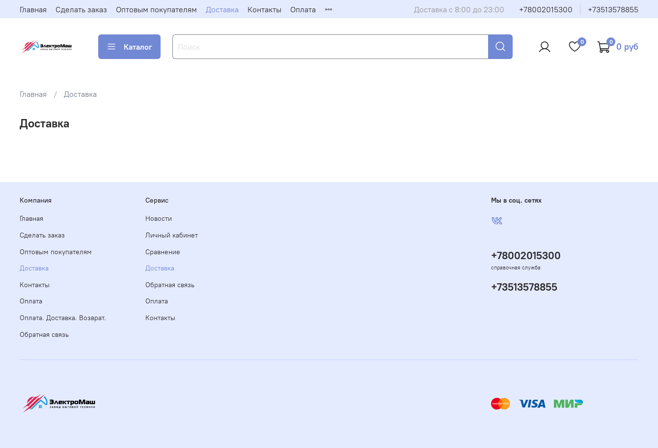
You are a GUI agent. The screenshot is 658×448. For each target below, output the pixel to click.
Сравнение (162, 251)
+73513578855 (613, 9)
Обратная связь (44, 334)
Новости (158, 218)
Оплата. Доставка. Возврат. (63, 317)
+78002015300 (546, 9)
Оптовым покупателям (156, 9)
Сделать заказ (81, 9)
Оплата (303, 9)
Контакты (264, 9)
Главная (33, 9)
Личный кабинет (171, 235)
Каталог (129, 47)
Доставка (222, 9)
